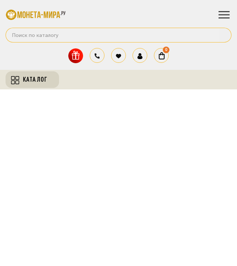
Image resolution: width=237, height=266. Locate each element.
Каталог (29, 79)
